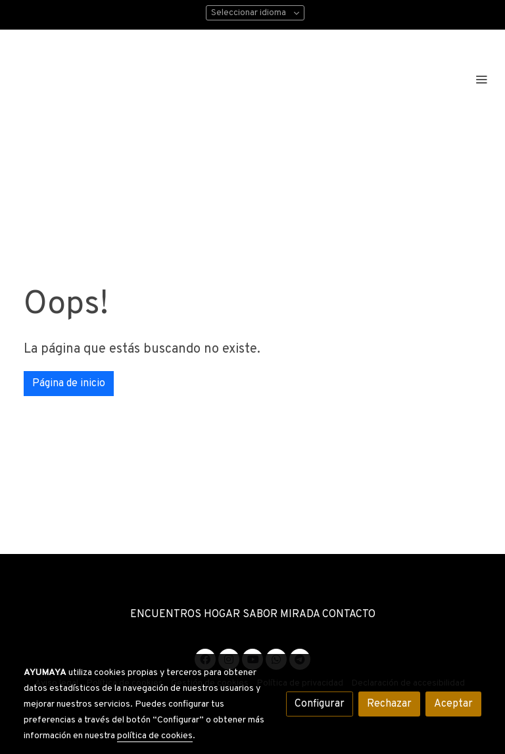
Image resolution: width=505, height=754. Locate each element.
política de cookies (155, 735)
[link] (128, 79)
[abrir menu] (481, 79)
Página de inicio (68, 383)
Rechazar (389, 704)
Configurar (320, 704)
